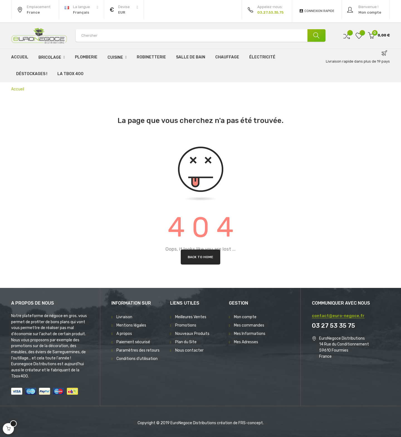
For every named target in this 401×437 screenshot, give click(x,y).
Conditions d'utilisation (137, 358)
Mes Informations (249, 333)
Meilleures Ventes (190, 317)
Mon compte (245, 317)
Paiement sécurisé (133, 342)
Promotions (185, 325)
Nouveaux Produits (192, 333)
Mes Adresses (246, 342)
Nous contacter (189, 350)
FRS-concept (250, 423)
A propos (124, 333)
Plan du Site (186, 342)
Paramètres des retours (138, 350)
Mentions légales (131, 325)
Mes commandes (249, 325)
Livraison (124, 317)
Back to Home (200, 257)
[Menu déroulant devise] (81, 9)
